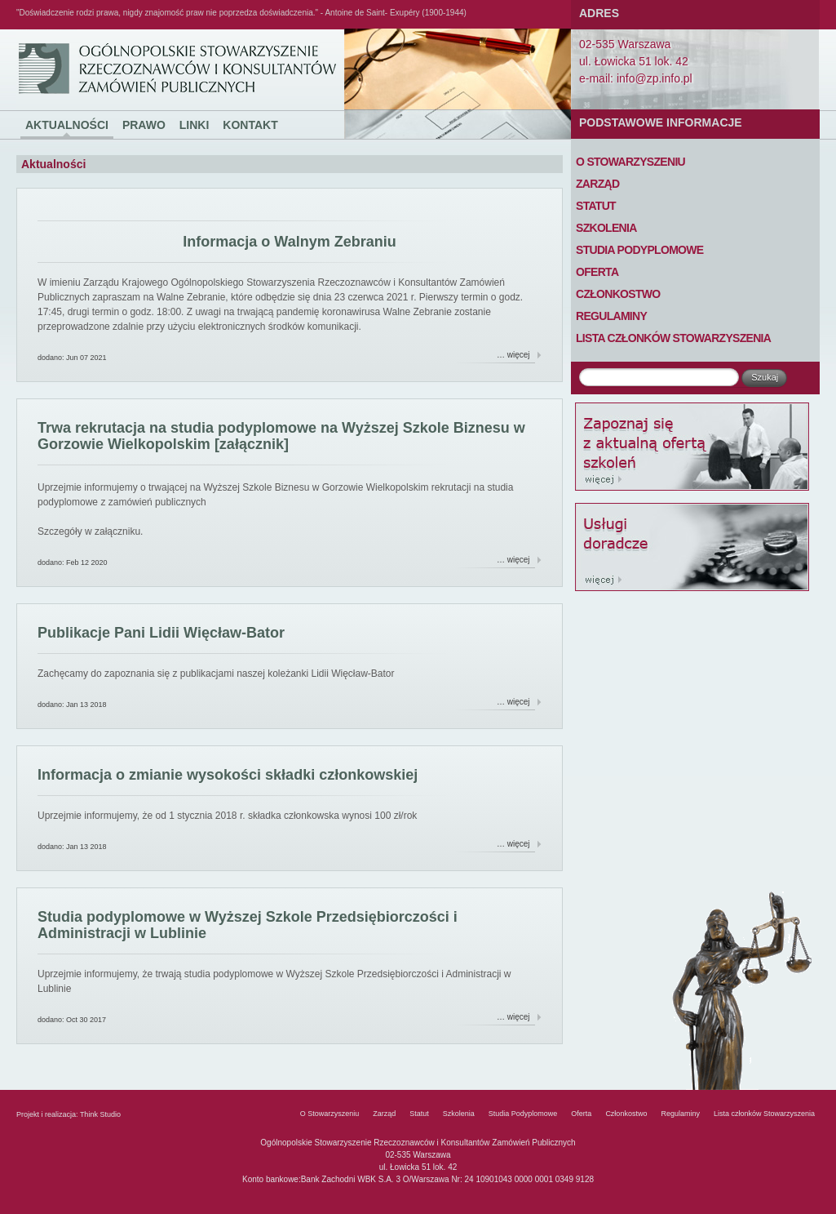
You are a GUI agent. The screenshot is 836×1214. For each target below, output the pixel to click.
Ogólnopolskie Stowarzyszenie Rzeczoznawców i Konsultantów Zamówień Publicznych (46, 29)
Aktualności (66, 124)
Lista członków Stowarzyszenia (673, 338)
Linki (194, 124)
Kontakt (250, 124)
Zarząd (597, 183)
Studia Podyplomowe (639, 249)
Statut (596, 205)
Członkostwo (618, 293)
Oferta (597, 271)
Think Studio (100, 1114)
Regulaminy (611, 315)
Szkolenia (606, 227)
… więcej (513, 354)
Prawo (144, 124)
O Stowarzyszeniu (630, 161)
